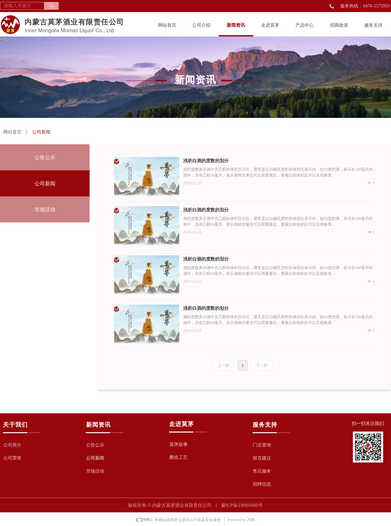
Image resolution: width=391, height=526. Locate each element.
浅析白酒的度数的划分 (206, 160)
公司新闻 (41, 132)
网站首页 (12, 132)
